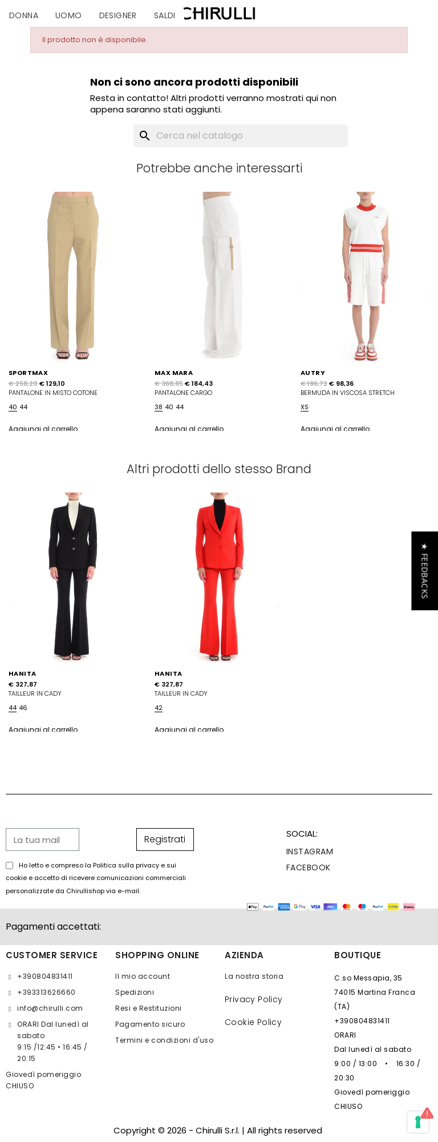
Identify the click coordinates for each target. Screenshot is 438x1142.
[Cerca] (240, 135)
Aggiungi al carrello (43, 429)
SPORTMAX (28, 373)
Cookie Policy (253, 1022)
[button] (424, 570)
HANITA (22, 673)
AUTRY (313, 373)
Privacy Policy (254, 999)
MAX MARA (174, 373)
